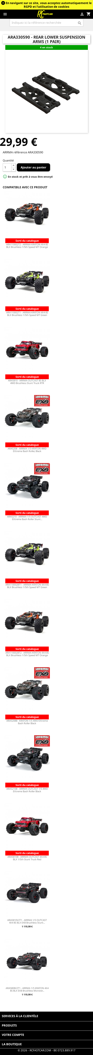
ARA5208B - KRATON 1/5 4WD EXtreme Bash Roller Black (27, 722)
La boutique (12, 1044)
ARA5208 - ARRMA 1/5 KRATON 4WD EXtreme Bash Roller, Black (27, 449)
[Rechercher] (46, 22)
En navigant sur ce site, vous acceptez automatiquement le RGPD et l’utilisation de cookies (49, 5)
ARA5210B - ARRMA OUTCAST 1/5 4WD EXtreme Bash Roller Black (27, 790)
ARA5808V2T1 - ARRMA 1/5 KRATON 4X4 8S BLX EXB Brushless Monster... (27, 989)
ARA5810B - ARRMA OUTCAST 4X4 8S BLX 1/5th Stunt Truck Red (27, 858)
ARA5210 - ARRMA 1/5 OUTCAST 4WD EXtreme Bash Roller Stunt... (27, 517)
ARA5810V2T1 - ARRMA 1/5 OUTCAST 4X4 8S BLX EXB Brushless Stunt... (27, 921)
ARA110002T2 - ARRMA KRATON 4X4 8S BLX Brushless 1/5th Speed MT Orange (27, 245)
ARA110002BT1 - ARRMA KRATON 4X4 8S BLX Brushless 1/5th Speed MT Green (27, 585)
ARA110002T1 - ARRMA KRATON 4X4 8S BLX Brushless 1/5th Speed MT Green (27, 313)
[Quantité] (7, 167)
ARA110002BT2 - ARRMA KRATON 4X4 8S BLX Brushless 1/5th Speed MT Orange (27, 654)
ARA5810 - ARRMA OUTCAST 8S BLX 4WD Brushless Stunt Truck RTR (27, 381)
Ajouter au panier (33, 167)
